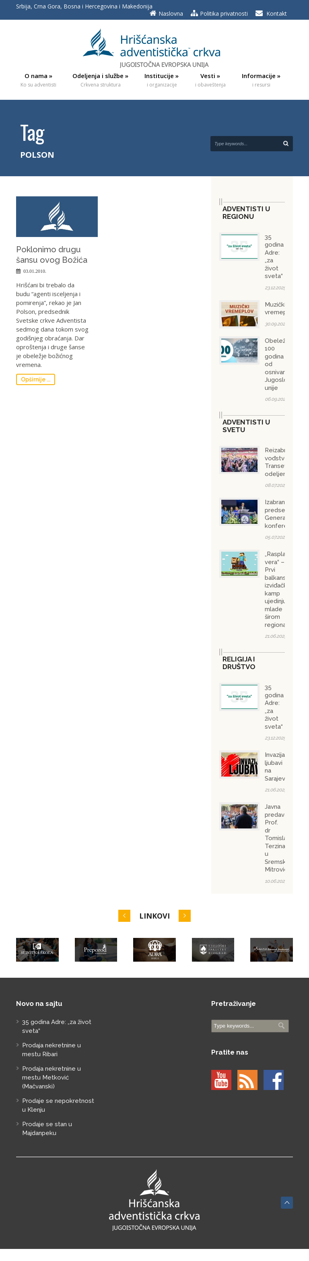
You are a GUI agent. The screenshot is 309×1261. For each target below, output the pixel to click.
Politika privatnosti (224, 13)
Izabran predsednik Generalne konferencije (283, 514)
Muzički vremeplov (280, 308)
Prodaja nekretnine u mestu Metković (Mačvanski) (51, 1077)
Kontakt (276, 13)
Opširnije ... (35, 379)
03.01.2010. (34, 271)
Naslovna (171, 13)
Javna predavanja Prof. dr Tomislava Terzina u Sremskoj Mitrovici (280, 838)
